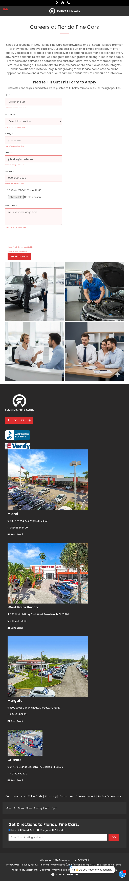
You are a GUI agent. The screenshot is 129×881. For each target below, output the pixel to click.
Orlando (15, 759)
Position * (11, 114)
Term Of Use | (13, 864)
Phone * (9, 171)
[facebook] (8, 420)
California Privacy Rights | (53, 869)
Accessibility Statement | (25, 869)
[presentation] (33, 238)
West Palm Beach (23, 607)
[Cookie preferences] (64, 874)
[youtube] (29, 420)
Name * (9, 133)
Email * (8, 152)
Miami (13, 513)
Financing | (51, 796)
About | (92, 796)
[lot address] (57, 3)
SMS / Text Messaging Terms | (106, 864)
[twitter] (15, 420)
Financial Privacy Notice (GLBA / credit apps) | (64, 864)
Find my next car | (16, 796)
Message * (11, 205)
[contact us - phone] (69, 3)
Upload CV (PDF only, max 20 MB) (23, 190)
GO (114, 837)
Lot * (7, 95)
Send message (19, 256)
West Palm (29, 830)
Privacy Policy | (30, 864)
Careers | (81, 796)
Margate (15, 700)
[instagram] (22, 420)
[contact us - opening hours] (63, 3)
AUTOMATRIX (82, 860)
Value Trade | (36, 796)
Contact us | (67, 796)
